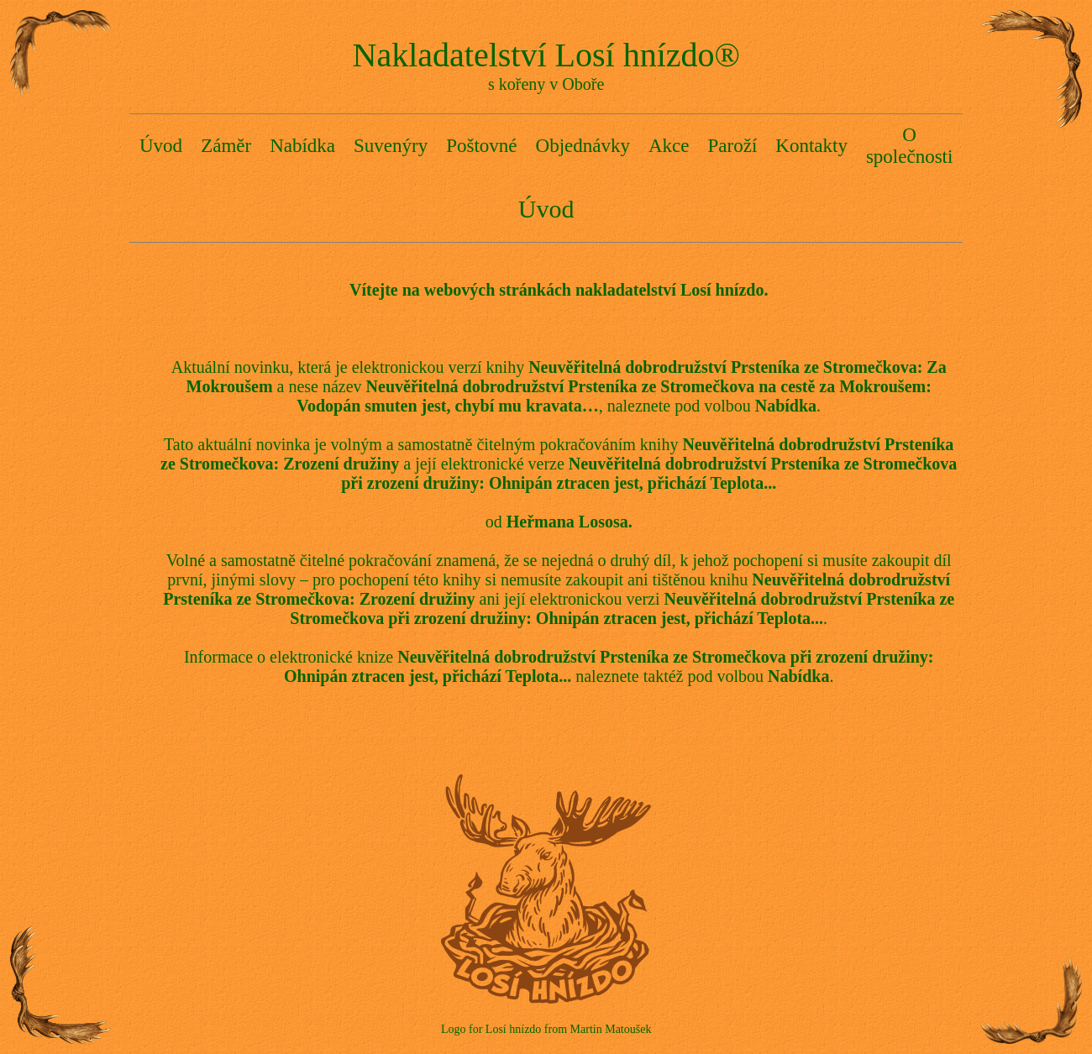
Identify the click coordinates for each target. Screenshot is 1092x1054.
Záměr (226, 145)
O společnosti (909, 145)
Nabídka (302, 145)
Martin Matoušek (611, 1029)
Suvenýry (391, 145)
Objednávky (583, 145)
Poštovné (481, 145)
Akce (669, 145)
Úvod (160, 145)
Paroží (733, 145)
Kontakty (811, 145)
